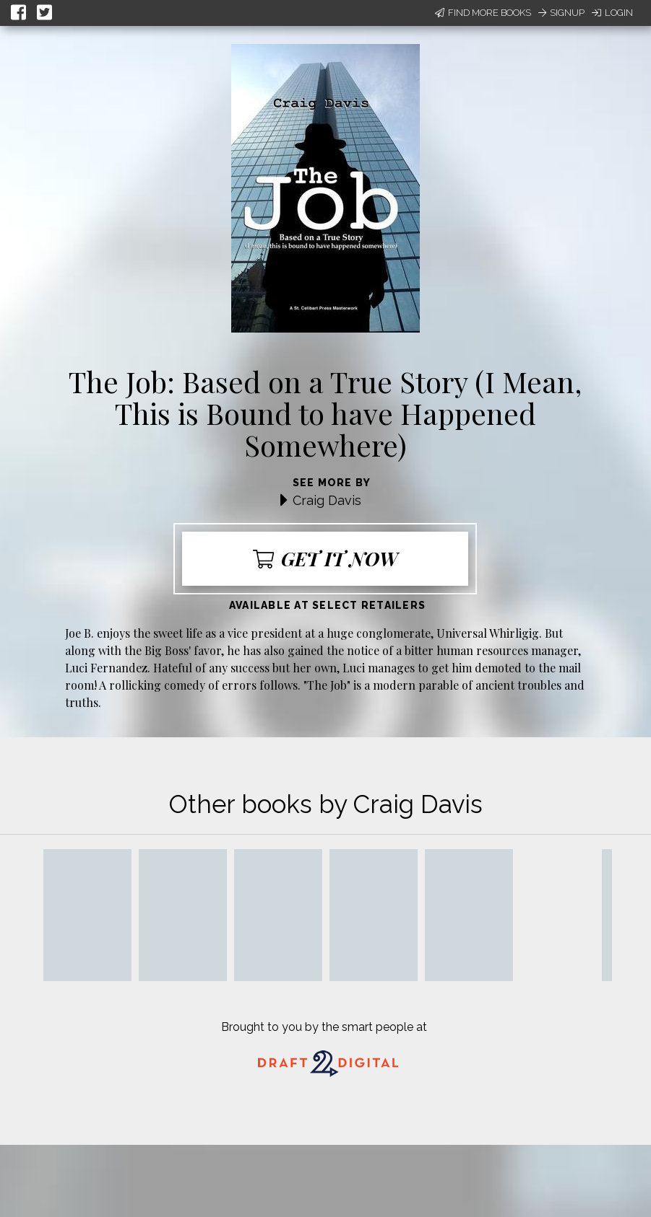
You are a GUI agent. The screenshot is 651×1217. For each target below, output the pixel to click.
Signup (561, 12)
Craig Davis (327, 500)
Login (612, 12)
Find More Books (483, 12)
